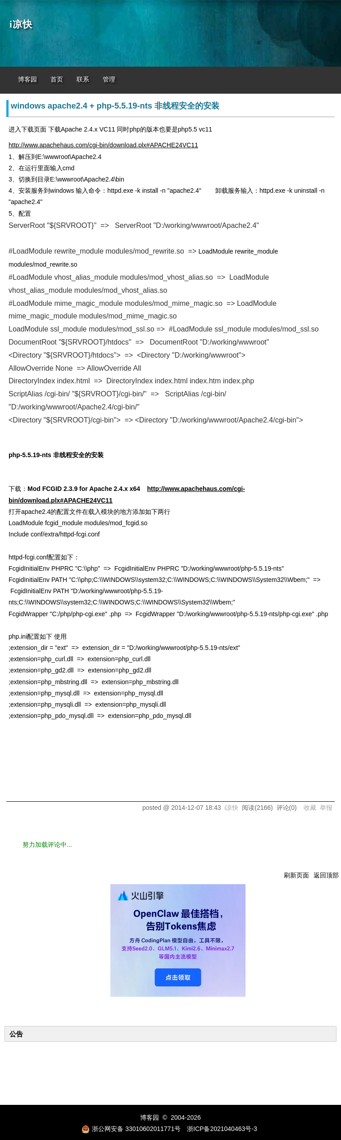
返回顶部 (326, 875)
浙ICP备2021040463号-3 (222, 1128)
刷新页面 (296, 875)
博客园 (27, 79)
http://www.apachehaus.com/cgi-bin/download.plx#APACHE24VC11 (103, 145)
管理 (109, 79)
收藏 (310, 807)
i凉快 (20, 24)
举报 (326, 807)
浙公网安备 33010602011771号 (131, 1128)
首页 (56, 79)
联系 (83, 79)
